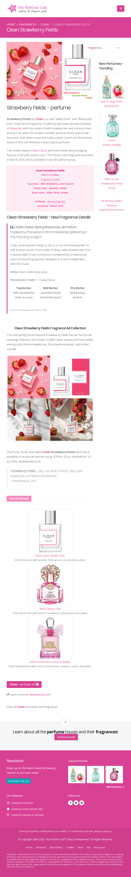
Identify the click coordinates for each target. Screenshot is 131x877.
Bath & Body (55, 847)
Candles (70, 847)
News (81, 847)
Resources (101, 847)
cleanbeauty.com (39, 694)
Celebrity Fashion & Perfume (29, 815)
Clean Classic (39, 150)
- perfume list (24, 684)
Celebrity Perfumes (23, 803)
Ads (90, 847)
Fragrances (27, 24)
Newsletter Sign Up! (19, 781)
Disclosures (30, 866)
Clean (44, 24)
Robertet (15, 128)
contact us (106, 831)
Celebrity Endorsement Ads (28, 809)
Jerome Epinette (56, 201)
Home (11, 24)
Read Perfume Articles (111, 209)
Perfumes (39, 847)
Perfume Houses (66, 737)
